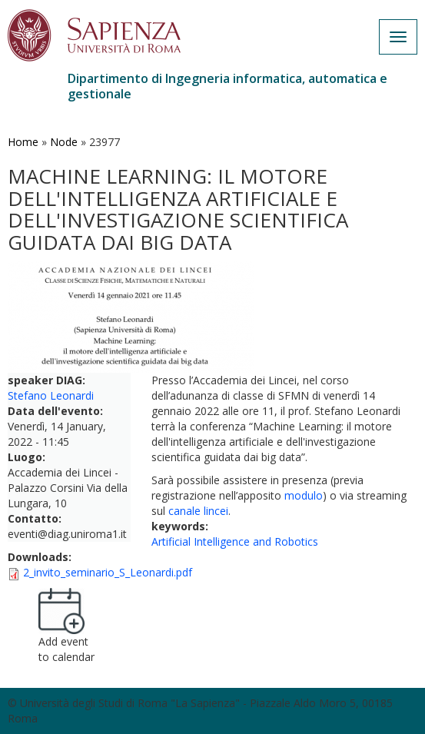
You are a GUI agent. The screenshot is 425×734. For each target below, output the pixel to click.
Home (23, 142)
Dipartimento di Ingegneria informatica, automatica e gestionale (227, 86)
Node (64, 142)
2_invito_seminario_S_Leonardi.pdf (107, 572)
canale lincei (198, 510)
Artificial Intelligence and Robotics (234, 541)
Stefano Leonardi (51, 395)
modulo (303, 495)
